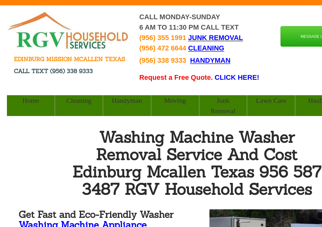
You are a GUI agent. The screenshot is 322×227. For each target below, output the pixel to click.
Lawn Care (271, 100)
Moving (175, 100)
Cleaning (78, 100)
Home (30, 100)
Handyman (127, 100)
